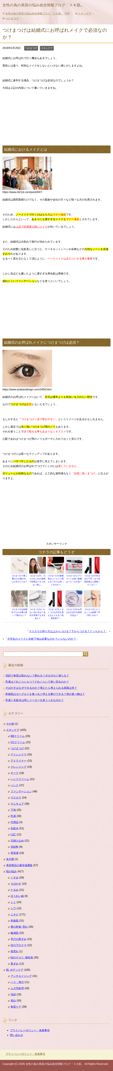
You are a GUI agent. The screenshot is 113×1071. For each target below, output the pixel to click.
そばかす (16, 883)
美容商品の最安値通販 (19, 865)
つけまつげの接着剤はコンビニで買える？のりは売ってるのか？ (56, 580)
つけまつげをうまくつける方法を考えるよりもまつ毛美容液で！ (56, 613)
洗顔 (13, 994)
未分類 (10, 859)
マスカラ (16, 797)
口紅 (13, 834)
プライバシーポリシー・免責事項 (30, 1030)
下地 (13, 809)
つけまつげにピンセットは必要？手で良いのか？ (92, 612)
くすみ (15, 877)
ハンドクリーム (20, 779)
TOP (37, 13)
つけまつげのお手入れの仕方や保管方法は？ (74, 612)
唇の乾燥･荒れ (19, 926)
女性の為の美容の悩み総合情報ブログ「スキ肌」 (43, 5)
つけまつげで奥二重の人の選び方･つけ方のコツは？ (19, 579)
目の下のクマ (18, 945)
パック (15, 785)
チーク (15, 773)
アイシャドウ (18, 754)
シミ (13, 902)
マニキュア (17, 803)
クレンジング (18, 766)
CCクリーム (18, 742)
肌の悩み (11, 871)
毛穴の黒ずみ (18, 939)
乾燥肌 (15, 920)
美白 (13, 1000)
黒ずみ (15, 963)
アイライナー (18, 760)
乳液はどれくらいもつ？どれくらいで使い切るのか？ (37, 681)
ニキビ (15, 914)
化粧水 (15, 828)
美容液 (15, 853)
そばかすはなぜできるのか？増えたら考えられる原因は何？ (41, 687)
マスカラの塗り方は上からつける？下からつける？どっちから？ (67, 631)
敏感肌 (15, 933)
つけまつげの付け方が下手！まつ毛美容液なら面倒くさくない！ (92, 580)
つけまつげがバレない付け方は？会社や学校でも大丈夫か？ (37, 613)
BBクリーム (18, 736)
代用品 (15, 822)
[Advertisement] (56, 116)
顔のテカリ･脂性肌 (22, 957)
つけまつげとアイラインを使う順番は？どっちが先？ (74, 579)
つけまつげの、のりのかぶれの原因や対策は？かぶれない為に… (37, 580)
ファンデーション (21, 791)
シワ (13, 908)
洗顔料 (15, 846)
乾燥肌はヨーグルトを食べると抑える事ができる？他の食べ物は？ (45, 694)
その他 (10, 723)
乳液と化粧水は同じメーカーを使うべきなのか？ (34, 700)
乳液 (13, 816)
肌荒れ (15, 951)
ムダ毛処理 (17, 988)
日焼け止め (17, 840)
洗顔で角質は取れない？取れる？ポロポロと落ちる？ (37, 675)
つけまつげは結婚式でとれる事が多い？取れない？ (19, 612)
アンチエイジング (21, 976)
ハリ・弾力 (17, 982)
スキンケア (47, 48)
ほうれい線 (17, 896)
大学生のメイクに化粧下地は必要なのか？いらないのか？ (41, 638)
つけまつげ (31, 48)
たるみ (15, 889)
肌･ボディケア (14, 969)
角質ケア (16, 1006)
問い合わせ (16, 1035)
